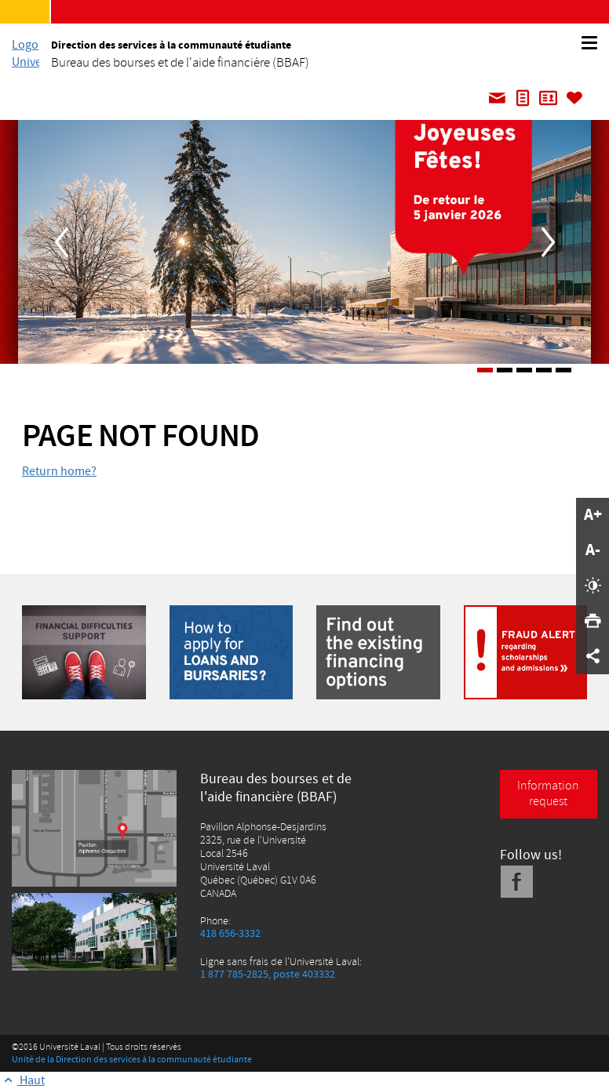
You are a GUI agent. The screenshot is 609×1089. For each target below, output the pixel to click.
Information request (548, 793)
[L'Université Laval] (25, 53)
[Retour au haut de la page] (22, 1080)
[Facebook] (517, 881)
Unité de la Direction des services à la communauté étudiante (132, 1059)
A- (592, 550)
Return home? (59, 471)
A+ (593, 515)
